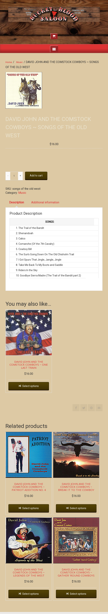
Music (19, 62)
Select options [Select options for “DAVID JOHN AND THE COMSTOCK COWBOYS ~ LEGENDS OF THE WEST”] (31, 596)
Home (8, 62)
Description (16, 202)
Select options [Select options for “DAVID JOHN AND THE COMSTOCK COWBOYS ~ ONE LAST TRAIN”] (31, 386)
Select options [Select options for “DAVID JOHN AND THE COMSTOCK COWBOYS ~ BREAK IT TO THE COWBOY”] (79, 509)
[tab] (16, 202)
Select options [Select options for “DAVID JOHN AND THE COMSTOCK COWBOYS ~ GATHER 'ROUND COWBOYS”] (79, 596)
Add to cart (36, 175)
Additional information (45, 202)
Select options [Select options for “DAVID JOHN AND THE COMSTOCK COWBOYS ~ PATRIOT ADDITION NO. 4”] (31, 509)
